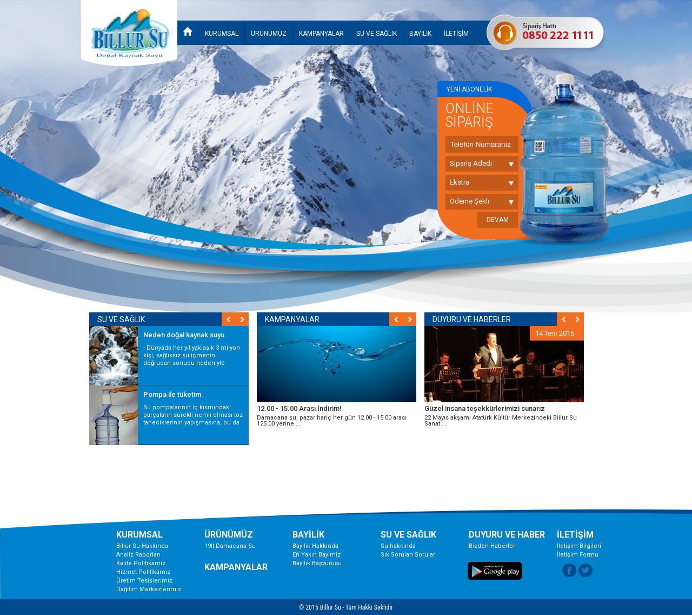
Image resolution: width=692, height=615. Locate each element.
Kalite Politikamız (140, 563)
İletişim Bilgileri (579, 545)
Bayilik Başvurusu (317, 563)
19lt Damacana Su (230, 545)
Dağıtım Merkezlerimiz (148, 589)
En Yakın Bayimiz (316, 554)
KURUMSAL (221, 33)
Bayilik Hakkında (315, 545)
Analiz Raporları (138, 554)
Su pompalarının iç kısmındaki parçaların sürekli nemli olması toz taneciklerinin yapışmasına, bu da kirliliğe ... (193, 419)
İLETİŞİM (456, 33)
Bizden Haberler (492, 545)
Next (409, 319)
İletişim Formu (577, 554)
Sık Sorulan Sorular (408, 554)
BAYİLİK (420, 33)
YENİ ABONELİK (469, 89)
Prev (396, 319)
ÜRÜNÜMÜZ (269, 33)
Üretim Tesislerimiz (144, 580)
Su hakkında (398, 545)
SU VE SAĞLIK (376, 33)
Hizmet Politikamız (143, 571)
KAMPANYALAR (321, 33)
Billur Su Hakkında (142, 545)
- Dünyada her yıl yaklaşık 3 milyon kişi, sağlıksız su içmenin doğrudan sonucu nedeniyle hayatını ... (191, 359)
